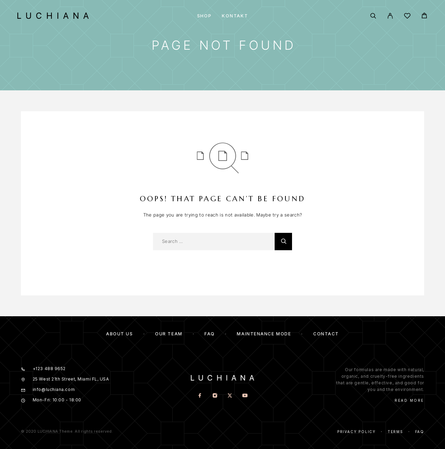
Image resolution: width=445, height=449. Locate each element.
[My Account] (390, 15)
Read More (409, 400)
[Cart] (424, 16)
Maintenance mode (264, 333)
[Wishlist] (407, 17)
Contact (326, 333)
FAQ (209, 333)
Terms (395, 432)
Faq (419, 432)
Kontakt (235, 15)
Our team (168, 333)
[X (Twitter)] (229, 396)
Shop (204, 15)
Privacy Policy (356, 432)
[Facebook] (200, 396)
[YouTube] (244, 396)
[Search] (373, 15)
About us (119, 333)
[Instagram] (215, 396)
